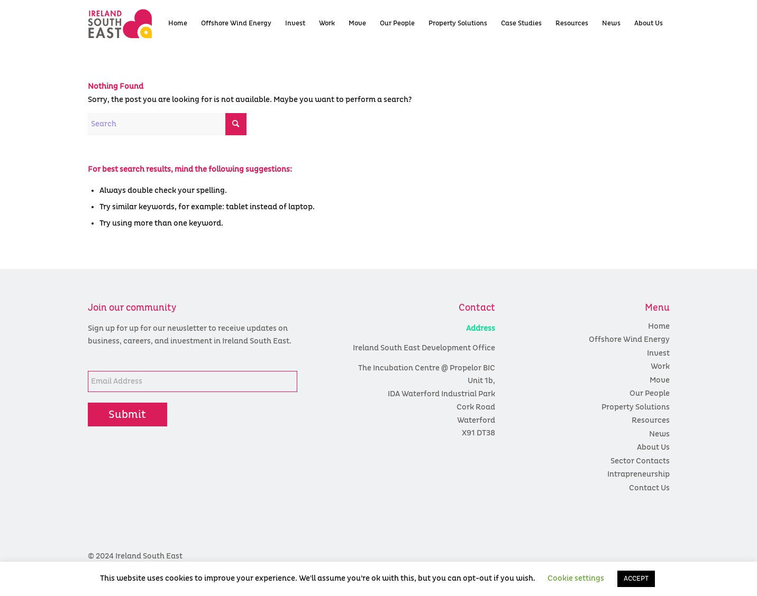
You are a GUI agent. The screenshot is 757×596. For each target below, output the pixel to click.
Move (660, 380)
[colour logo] (138, 24)
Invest (658, 353)
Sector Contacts (640, 461)
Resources (651, 420)
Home (659, 326)
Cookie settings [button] (576, 578)
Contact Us (649, 488)
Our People (650, 393)
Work (660, 366)
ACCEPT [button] (636, 578)
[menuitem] (177, 24)
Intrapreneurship (638, 474)
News (659, 434)
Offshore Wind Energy (629, 339)
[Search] (167, 124)
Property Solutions (635, 407)
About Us (653, 447)
